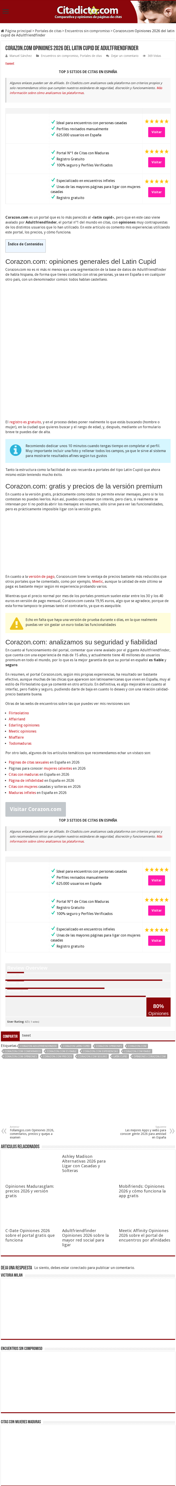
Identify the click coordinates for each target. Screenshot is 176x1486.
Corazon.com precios (57, 993)
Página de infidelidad (26, 717)
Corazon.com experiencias (100, 987)
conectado (78, 1204)
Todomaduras (20, 680)
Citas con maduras (24, 711)
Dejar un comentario (125, 56)
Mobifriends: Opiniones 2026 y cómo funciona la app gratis (142, 1128)
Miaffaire (16, 674)
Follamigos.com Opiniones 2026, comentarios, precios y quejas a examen (33, 1069)
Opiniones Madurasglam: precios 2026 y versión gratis (29, 1128)
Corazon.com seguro (92, 993)
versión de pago (41, 513)
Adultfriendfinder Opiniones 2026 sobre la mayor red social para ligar (85, 1174)
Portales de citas (48, 31)
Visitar (157, 132)
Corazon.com (137, 982)
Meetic (97, 518)
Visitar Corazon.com (35, 746)
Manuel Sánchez (20, 56)
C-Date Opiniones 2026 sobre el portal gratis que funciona (30, 1172)
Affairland (17, 656)
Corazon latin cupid (76, 982)
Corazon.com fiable (137, 987)
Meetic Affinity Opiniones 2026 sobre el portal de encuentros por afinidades (144, 1172)
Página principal (16, 31)
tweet (9, 63)
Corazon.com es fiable (62, 987)
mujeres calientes (58, 705)
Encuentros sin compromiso (87, 31)
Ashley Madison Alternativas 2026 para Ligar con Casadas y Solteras (84, 1100)
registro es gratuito (25, 358)
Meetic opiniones (22, 668)
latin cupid (120, 993)
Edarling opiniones (24, 662)
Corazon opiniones (109, 982)
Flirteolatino (19, 650)
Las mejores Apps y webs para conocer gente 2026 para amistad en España (143, 1069)
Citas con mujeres (23, 723)
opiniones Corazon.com (150, 993)
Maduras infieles (22, 729)
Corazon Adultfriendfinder (38, 982)
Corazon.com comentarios (23, 987)
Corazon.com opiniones (21, 993)
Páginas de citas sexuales (29, 699)
